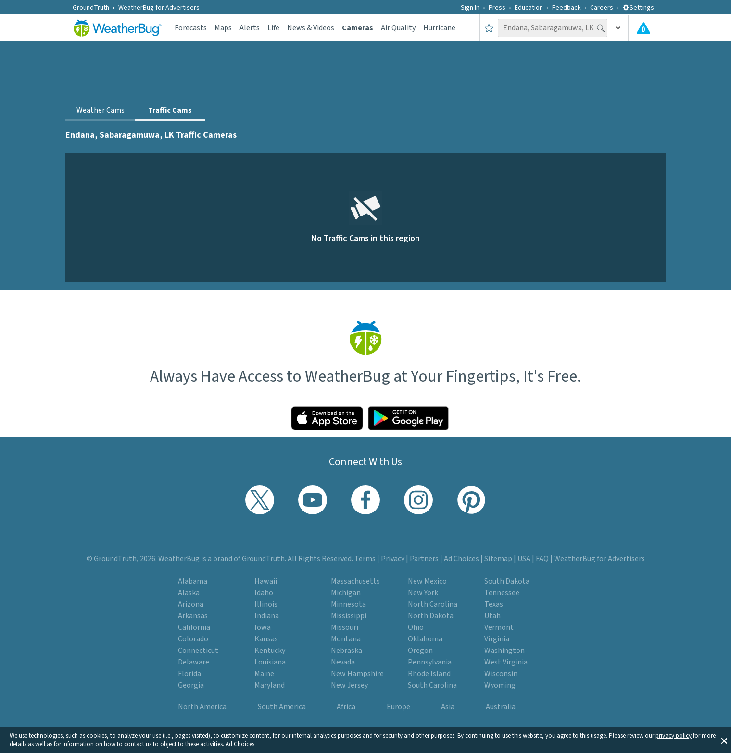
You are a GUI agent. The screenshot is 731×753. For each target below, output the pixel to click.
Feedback (566, 8)
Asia (447, 707)
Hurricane (439, 28)
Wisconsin (500, 673)
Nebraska (346, 650)
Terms (365, 558)
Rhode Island (429, 673)
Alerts (249, 28)
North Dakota (431, 616)
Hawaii (265, 581)
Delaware (193, 662)
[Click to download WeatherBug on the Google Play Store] (408, 418)
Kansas (266, 639)
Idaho (263, 592)
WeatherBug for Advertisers (159, 8)
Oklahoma (425, 639)
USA (523, 558)
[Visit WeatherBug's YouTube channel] (312, 499)
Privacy (392, 558)
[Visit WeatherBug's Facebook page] (365, 499)
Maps (223, 28)
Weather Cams (100, 110)
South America (282, 707)
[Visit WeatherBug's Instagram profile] (418, 499)
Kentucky (269, 650)
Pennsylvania (430, 662)
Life (273, 28)
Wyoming (500, 685)
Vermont (499, 627)
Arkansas (193, 616)
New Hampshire (357, 673)
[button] (724, 740)
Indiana (266, 616)
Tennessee (501, 592)
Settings (638, 8)
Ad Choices (240, 744)
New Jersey (349, 685)
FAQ (542, 558)
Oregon (420, 650)
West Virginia (506, 662)
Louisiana (270, 662)
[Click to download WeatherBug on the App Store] (327, 418)
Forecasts (191, 28)
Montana (346, 639)
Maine (264, 673)
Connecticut (198, 650)
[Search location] (552, 28)
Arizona (190, 604)
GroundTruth (91, 8)
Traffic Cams (170, 110)
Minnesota (348, 604)
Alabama (192, 581)
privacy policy (673, 735)
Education (529, 8)
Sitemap (498, 558)
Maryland (269, 685)
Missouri (344, 627)
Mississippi (348, 616)
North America (202, 707)
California (194, 627)
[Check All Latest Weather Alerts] (643, 28)
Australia (501, 707)
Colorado (193, 639)
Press (497, 8)
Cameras (357, 28)
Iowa (262, 627)
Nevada (343, 662)
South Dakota (506, 581)
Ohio (416, 627)
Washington (504, 650)
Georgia (191, 685)
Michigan (346, 592)
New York (423, 592)
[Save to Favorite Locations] (489, 27)
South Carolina (432, 685)
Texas (493, 604)
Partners (424, 558)
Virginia (496, 639)
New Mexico (427, 581)
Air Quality (398, 28)
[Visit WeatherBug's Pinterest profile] (471, 499)
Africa (346, 707)
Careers (601, 8)
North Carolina (432, 604)
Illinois (265, 604)
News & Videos (310, 28)
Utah (492, 616)
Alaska (189, 592)
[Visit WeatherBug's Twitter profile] (259, 499)
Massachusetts (355, 581)
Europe (398, 707)
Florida (189, 673)
